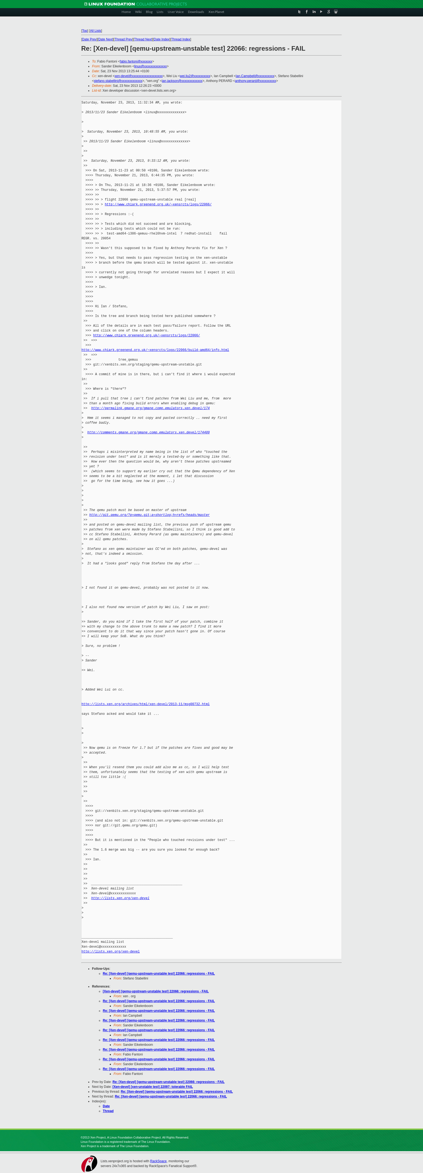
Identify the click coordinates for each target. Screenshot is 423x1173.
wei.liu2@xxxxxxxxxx (195, 76)
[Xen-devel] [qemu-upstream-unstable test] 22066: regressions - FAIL (156, 991)
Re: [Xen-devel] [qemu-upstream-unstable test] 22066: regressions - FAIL (159, 973)
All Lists (95, 31)
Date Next (105, 39)
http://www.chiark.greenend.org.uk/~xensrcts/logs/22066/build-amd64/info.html (155, 350)
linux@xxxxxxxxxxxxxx (150, 66)
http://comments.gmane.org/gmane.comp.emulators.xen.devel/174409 (148, 432)
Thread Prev (123, 39)
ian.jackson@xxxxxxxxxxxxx (182, 81)
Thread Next (143, 39)
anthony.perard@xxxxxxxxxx (255, 81)
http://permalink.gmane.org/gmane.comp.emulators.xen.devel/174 (150, 408)
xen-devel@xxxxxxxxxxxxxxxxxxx (139, 76)
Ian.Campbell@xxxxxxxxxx (255, 76)
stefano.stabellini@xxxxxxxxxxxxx (118, 81)
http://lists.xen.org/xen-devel (120, 898)
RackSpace (158, 1161)
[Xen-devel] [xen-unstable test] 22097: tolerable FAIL (152, 1087)
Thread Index (180, 39)
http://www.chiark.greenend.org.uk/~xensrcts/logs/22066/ (158, 204)
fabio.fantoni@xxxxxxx (136, 61)
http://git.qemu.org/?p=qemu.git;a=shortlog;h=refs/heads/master (149, 515)
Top (84, 31)
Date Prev (89, 39)
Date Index (161, 39)
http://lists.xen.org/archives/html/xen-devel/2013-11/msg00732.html (145, 704)
